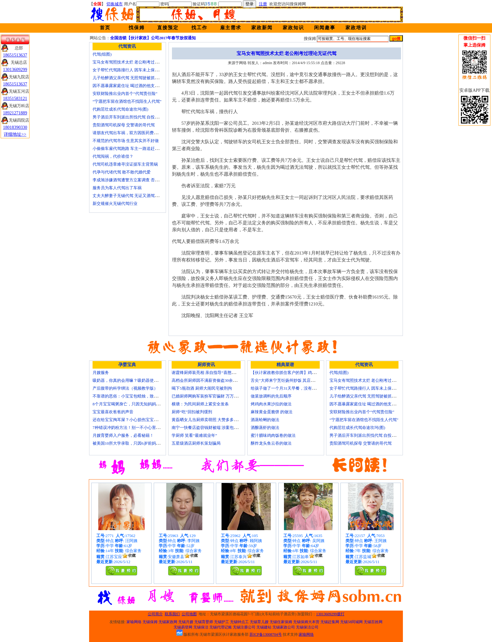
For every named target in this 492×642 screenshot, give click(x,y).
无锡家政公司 (283, 627)
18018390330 (15, 127)
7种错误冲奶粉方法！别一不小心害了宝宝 (130, 427)
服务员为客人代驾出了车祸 (117, 187)
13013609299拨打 (330, 614)
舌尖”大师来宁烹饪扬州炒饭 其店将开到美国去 (293, 380)
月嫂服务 (101, 372)
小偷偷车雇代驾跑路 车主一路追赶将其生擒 (132, 148)
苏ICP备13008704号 (265, 634)
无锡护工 (221, 622)
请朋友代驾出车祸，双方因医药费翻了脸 (129, 132)
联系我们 (172, 614)
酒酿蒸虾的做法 (265, 427)
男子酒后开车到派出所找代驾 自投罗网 (128, 117)
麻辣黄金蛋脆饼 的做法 (271, 411)
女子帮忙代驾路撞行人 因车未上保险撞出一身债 (136, 70)
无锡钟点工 (239, 622)
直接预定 (168, 27)
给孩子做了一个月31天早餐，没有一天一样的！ (293, 388)
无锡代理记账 (220, 627)
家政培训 (356, 27)
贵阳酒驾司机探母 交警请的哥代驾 (124, 125)
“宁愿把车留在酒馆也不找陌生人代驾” (127, 101)
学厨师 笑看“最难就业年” (194, 435)
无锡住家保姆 (281, 622)
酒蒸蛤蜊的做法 (265, 419)
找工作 (199, 27)
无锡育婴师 (203, 622)
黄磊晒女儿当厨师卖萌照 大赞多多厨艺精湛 (211, 419)
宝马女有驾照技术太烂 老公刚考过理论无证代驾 (136, 62)
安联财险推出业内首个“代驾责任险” (125, 93)
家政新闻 (262, 27)
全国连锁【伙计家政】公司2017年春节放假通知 (153, 38)
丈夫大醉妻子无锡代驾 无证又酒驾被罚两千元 (134, 195)
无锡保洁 (200, 627)
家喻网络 (134, 622)
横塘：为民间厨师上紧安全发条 (200, 404)
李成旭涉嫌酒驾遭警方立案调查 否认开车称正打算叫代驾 (144, 180)
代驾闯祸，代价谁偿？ (113, 156)
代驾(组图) (102, 54)
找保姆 (137, 27)
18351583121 (15, 98)
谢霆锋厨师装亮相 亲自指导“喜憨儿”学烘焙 (211, 372)
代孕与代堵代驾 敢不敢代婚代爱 (122, 172)
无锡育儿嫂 (259, 622)
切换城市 (114, 4)
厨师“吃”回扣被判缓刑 (192, 411)
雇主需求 (230, 27)
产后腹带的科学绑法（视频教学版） (125, 388)
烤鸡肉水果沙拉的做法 (271, 404)
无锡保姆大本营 (306, 622)
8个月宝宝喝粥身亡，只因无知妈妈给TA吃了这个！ (139, 404)
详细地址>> (15, 134)
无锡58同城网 (351, 622)
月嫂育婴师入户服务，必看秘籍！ (123, 435)
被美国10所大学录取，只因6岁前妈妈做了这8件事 (137, 443)
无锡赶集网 (329, 622)
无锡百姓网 (373, 622)
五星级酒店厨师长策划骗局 (196, 443)
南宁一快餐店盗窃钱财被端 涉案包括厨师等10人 (215, 427)
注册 (263, 4)
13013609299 (15, 69)
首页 (105, 27)
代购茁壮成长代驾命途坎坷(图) (120, 109)
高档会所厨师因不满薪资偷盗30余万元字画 (210, 380)
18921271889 (15, 113)
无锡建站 (263, 627)
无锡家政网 (167, 622)
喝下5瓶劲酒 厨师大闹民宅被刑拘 (202, 388)
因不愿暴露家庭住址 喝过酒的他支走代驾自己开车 (138, 85)
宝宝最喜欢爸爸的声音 (113, 411)
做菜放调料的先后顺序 (271, 396)
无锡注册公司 (244, 627)
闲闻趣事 (324, 27)
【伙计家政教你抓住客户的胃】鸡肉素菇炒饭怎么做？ (300, 372)
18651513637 (15, 55)
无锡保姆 (150, 622)
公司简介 (155, 614)
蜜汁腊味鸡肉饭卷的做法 (273, 435)
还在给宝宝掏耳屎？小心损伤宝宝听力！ (129, 419)
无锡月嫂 (185, 622)
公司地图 (189, 614)
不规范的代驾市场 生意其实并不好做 (126, 140)
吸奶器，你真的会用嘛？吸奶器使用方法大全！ (135, 380)
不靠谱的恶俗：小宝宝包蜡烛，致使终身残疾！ (135, 396)
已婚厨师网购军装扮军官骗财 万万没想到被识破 (215, 396)
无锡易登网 (183, 627)
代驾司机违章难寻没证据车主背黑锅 (125, 164)
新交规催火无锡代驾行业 (115, 203)
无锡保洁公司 (307, 627)
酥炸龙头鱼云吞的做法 (271, 443)
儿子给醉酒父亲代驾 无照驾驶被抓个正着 (130, 77)
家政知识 (293, 27)
